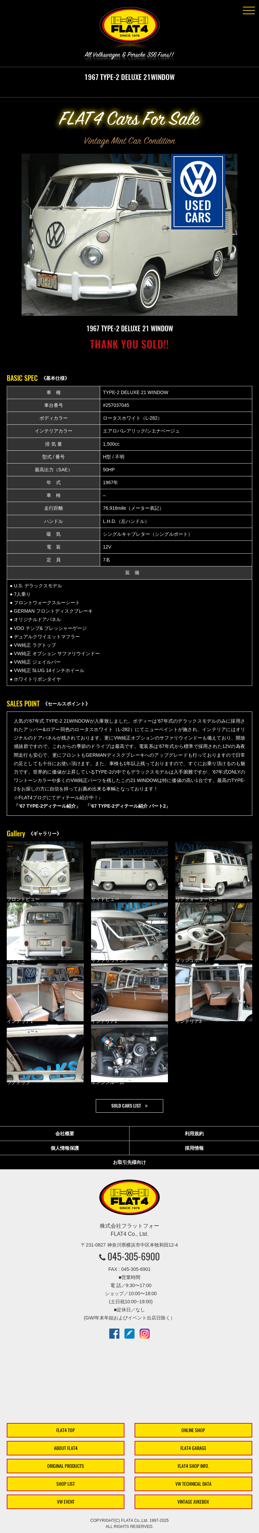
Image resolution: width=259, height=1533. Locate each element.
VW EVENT (66, 1502)
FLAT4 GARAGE (193, 1448)
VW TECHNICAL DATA (193, 1484)
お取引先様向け (129, 1162)
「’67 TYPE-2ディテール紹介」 (47, 806)
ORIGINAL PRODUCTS (65, 1466)
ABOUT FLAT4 (66, 1448)
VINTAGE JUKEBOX (193, 1502)
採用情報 (194, 1148)
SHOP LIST (65, 1484)
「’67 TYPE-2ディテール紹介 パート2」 (127, 806)
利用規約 (194, 1133)
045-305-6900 (134, 1256)
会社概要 (64, 1133)
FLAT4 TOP (65, 1430)
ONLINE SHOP (193, 1430)
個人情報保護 (65, 1148)
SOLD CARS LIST (126, 1106)
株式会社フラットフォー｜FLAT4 (129, 29)
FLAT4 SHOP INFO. (193, 1466)
